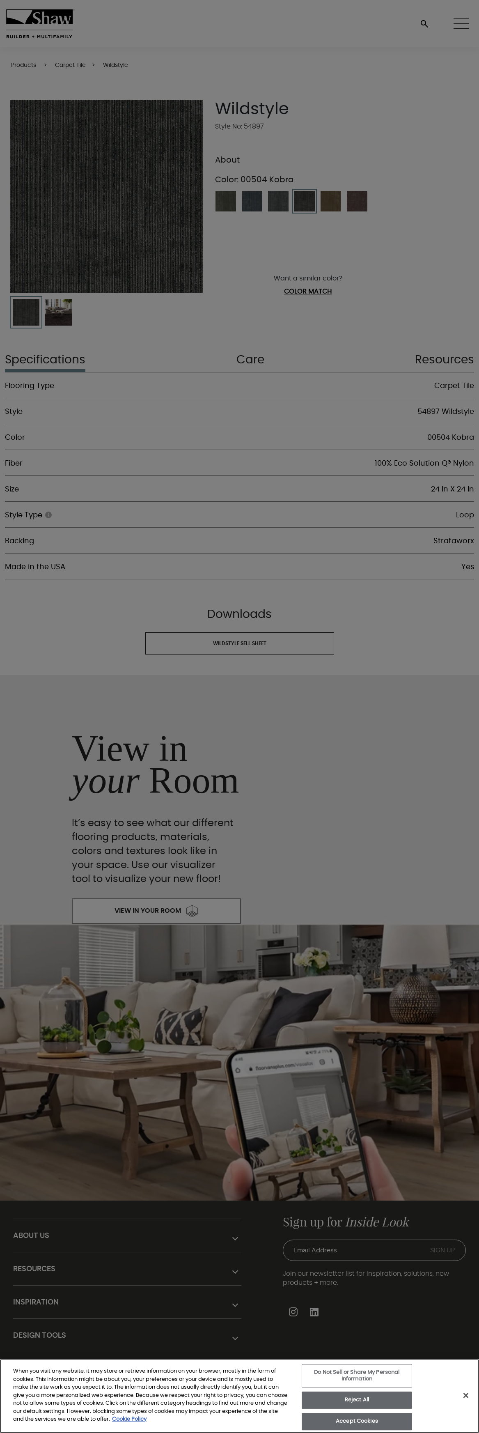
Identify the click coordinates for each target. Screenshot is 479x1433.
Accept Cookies (357, 1421)
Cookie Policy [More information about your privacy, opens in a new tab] (129, 1419)
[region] (239, 1396)
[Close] (466, 1396)
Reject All (357, 1400)
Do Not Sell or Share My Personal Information (356, 1376)
